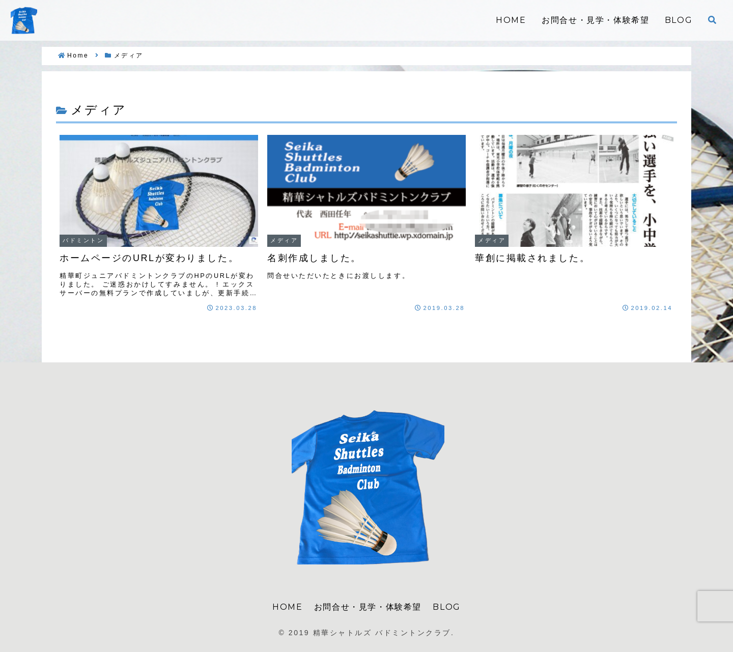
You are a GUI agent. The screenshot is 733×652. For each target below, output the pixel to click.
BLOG (446, 607)
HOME (287, 607)
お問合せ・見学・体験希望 (367, 607)
